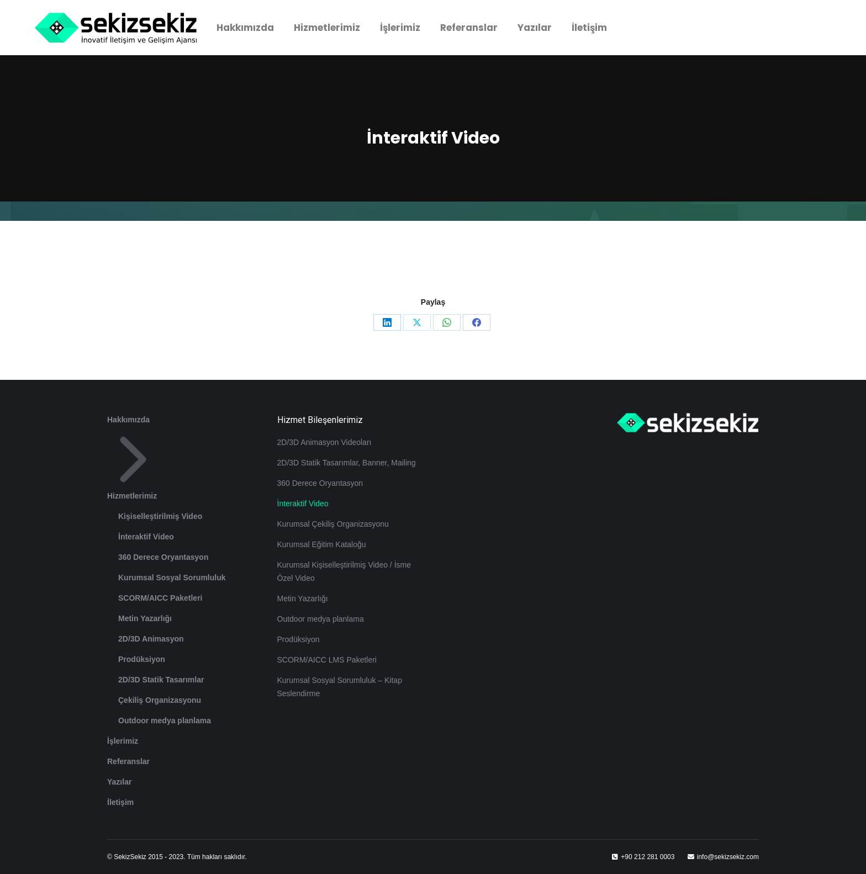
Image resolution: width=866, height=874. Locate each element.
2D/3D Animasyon (151, 638)
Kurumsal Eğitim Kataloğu (321, 544)
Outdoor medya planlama (164, 720)
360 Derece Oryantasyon (163, 557)
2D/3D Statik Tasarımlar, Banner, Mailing (346, 462)
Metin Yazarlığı (145, 618)
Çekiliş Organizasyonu (159, 700)
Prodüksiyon (141, 659)
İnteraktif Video (146, 536)
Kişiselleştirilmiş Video (160, 516)
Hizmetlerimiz (133, 466)
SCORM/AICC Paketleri (160, 598)
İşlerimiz (122, 741)
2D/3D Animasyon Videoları (324, 442)
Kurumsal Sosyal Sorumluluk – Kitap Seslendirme (339, 687)
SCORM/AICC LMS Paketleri (327, 659)
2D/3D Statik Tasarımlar (161, 679)
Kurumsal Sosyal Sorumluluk (172, 577)
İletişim (120, 802)
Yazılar (119, 781)
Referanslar (128, 761)
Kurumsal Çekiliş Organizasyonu (333, 524)
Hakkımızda (128, 419)
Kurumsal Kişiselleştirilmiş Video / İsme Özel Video (344, 571)
